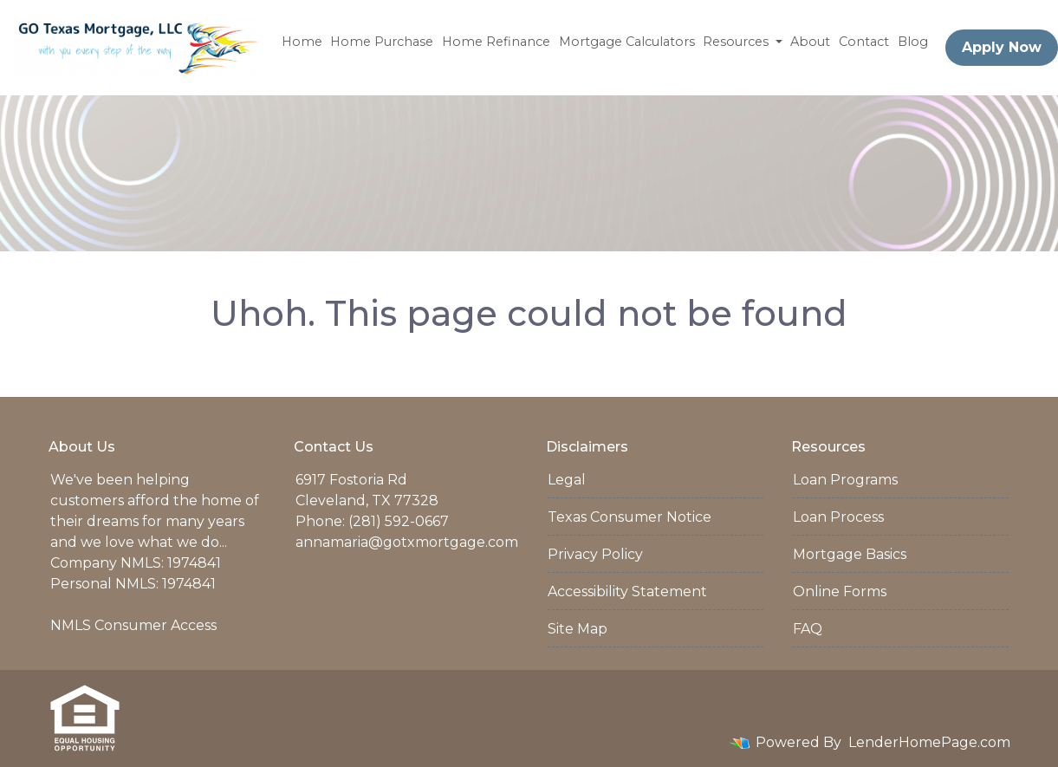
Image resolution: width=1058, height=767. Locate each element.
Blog (913, 41)
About (810, 41)
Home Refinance (496, 41)
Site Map (577, 629)
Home (302, 41)
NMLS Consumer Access (133, 625)
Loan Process (838, 517)
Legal (567, 479)
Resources (737, 41)
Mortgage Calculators (627, 41)
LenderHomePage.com (929, 742)
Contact (864, 41)
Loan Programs (845, 479)
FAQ (807, 629)
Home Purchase (381, 41)
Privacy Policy (595, 554)
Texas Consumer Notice (629, 517)
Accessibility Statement (627, 591)
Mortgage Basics (849, 554)
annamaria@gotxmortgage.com (406, 542)
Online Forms (839, 591)
